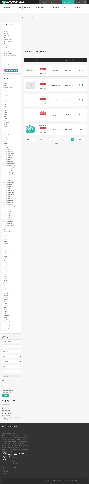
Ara (5, 397)
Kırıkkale (6, 298)
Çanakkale (6, 115)
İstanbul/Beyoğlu (9, 174)
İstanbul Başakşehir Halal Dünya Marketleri (43, 112)
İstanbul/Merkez (9, 203)
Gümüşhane (7, 139)
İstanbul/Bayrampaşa (10, 166)
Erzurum (6, 131)
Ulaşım (5, 48)
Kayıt (58, 2)
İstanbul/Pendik (9, 205)
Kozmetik (6, 34)
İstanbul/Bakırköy (9, 162)
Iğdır (5, 308)
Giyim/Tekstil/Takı (8, 42)
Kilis (5, 314)
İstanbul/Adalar (9, 150)
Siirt (5, 269)
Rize (5, 263)
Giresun (6, 137)
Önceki (42, 140)
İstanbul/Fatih (8, 187)
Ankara (5, 94)
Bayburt (6, 294)
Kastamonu (7, 232)
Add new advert (11, 71)
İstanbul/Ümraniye (10, 222)
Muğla (5, 254)
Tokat (5, 277)
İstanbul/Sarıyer (9, 209)
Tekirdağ (6, 275)
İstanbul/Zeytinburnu (10, 226)
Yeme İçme (55, 71)
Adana (5, 84)
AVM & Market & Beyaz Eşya (55, 115)
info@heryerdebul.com (12, 431)
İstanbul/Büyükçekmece (11, 176)
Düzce (5, 318)
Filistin (5, 332)
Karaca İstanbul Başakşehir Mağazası (42, 97)
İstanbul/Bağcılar (9, 158)
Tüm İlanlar (6, 465)
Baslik (42, 61)
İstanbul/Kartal (9, 197)
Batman (6, 300)
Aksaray (6, 293)
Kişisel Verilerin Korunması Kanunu (6, 471)
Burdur (5, 111)
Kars (5, 230)
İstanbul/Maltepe (9, 201)
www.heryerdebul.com (18, 440)
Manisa (5, 248)
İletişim (78, 2)
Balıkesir (6, 102)
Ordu (5, 261)
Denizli (5, 121)
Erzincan (6, 129)
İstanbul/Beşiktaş (9, 168)
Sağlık (5, 46)
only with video (7, 393)
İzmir (5, 228)
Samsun (6, 267)
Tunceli (5, 281)
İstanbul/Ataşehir (9, 154)
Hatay (5, 142)
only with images (8, 391)
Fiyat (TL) (5, 377)
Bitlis (5, 107)
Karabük (6, 312)
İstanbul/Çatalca (9, 178)
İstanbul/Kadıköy (9, 193)
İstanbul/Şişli (8, 215)
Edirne (5, 125)
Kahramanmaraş (8, 250)
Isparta (5, 144)
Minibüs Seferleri (6, 416)
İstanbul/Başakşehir (69, 71)
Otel (5, 38)
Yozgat (5, 289)
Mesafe (81, 61)
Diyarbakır (6, 123)
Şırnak (5, 302)
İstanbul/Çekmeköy (10, 180)
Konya (5, 242)
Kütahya (6, 244)
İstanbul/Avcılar (9, 156)
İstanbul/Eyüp (8, 185)
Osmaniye (6, 316)
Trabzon (6, 279)
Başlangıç (31, 140)
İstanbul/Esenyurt (9, 183)
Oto (4, 44)
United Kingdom (8, 64)
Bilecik (5, 103)
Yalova (5, 310)
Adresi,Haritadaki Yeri (70, 61)
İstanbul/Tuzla (8, 220)
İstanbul (6, 148)
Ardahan (6, 306)
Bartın (5, 304)
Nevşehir (6, 257)
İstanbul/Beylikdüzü (10, 172)
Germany (6, 62)
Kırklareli (6, 236)
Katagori (55, 61)
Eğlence (6, 60)
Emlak (5, 32)
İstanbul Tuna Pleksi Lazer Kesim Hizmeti (43, 82)
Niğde (5, 259)
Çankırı (5, 117)
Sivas (5, 273)
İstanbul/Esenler (9, 181)
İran (5, 328)
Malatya (6, 246)
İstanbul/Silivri (8, 213)
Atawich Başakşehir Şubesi (42, 126)
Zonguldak (6, 291)
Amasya (6, 92)
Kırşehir (6, 238)
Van (5, 287)
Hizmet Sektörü (55, 86)
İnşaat (5, 50)
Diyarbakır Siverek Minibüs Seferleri (6, 411)
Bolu (5, 109)
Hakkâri (6, 141)
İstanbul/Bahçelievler (10, 160)
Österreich (6, 66)
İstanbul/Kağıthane (10, 195)
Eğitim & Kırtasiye (8, 40)
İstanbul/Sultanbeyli (10, 217)
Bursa (5, 113)
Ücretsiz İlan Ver (68, 2)
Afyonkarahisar (8, 88)
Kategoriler (44, 2)
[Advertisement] (55, 36)
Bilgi (5, 67)
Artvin (5, 98)
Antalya (6, 96)
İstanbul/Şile (8, 211)
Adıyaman (6, 86)
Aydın (5, 100)
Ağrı (5, 90)
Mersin (5, 146)
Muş (5, 255)
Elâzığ (5, 127)
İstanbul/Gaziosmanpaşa (11, 189)
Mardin (5, 252)
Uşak (5, 285)
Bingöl (5, 105)
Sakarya (6, 265)
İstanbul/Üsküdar (9, 224)
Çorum (5, 119)
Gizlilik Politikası (14, 463)
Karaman (6, 296)
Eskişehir (6, 133)
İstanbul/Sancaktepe (10, 207)
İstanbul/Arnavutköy (10, 152)
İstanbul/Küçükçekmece (11, 199)
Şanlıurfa (6, 283)
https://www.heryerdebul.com (10, 434)
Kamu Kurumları (8, 54)
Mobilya (55, 101)
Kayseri (6, 234)
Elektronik (6, 36)
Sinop (5, 271)
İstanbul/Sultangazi (10, 219)
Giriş (52, 2)
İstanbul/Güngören (10, 191)
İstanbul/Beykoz (9, 170)
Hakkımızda (15, 458)
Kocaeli (5, 240)
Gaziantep (6, 135)
